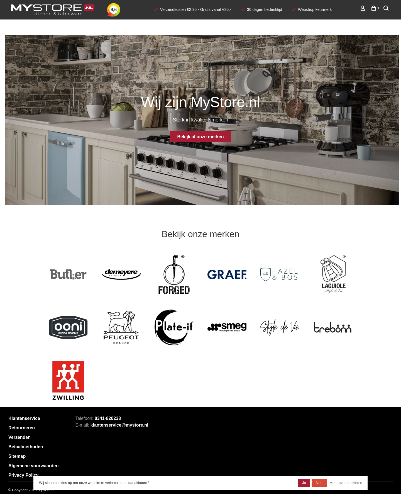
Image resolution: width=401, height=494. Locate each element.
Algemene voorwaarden (33, 465)
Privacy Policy (23, 475)
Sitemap (17, 456)
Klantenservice (24, 418)
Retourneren (21, 427)
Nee (319, 483)
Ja (304, 483)
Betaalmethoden (25, 446)
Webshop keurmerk (315, 9)
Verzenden (19, 437)
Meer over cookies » (345, 483)
